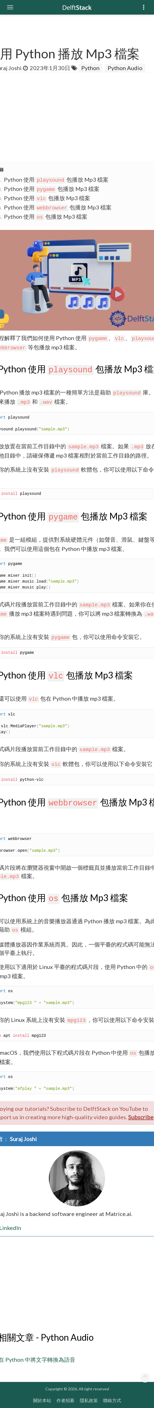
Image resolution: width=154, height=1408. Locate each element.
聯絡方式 (112, 1400)
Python (90, 67)
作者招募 (65, 1400)
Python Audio (125, 67)
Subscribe (140, 1117)
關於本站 (42, 1400)
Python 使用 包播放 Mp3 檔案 (56, 179)
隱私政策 (89, 1400)
